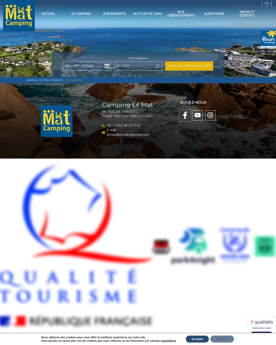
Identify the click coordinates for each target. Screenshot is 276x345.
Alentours (214, 14)
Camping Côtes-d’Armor (44, 80)
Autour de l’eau (147, 14)
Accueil (48, 14)
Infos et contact (247, 13)
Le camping (81, 14)
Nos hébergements (181, 13)
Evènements (114, 14)
